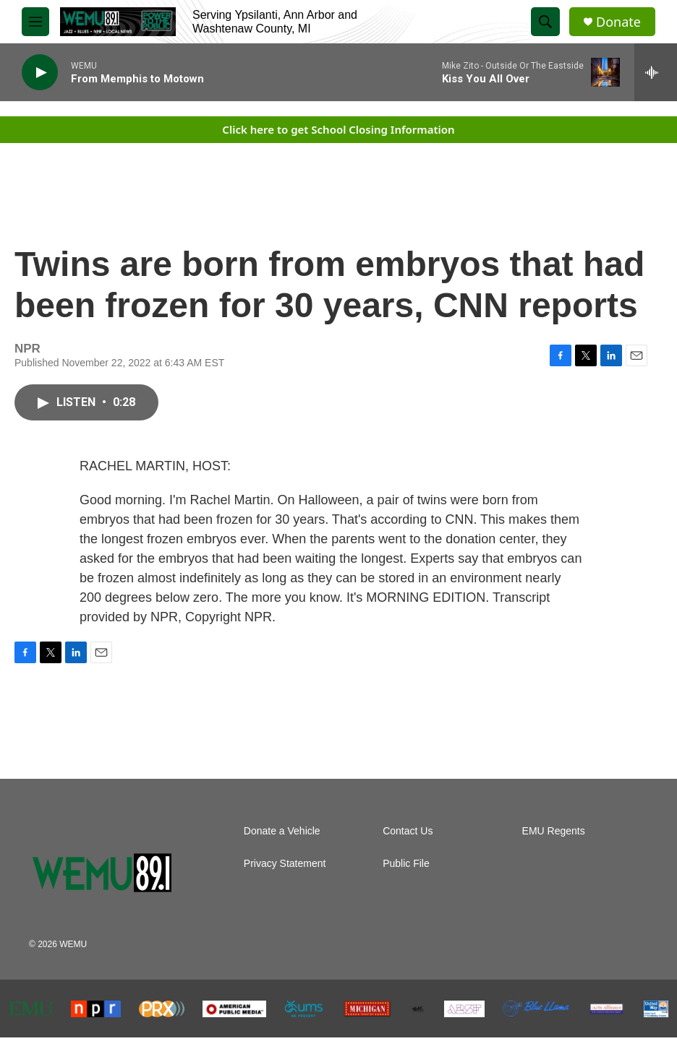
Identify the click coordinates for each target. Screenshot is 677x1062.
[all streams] (655, 72)
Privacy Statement (285, 863)
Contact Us (408, 831)
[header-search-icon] (545, 21)
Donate (618, 22)
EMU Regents (553, 831)
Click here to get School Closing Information (338, 129)
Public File (406, 863)
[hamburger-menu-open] (35, 21)
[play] (39, 72)
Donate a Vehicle (282, 831)
